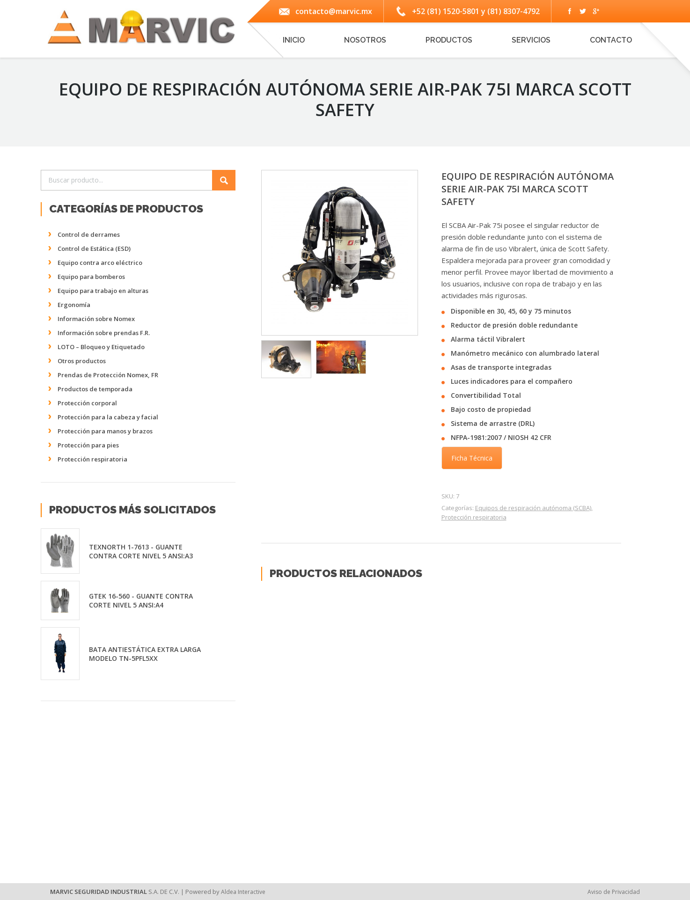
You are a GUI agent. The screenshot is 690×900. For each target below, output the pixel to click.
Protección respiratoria (473, 517)
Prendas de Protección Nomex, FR (108, 375)
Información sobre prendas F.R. (104, 333)
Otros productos (82, 361)
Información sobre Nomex (96, 319)
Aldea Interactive (243, 892)
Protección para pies (88, 445)
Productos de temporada (95, 389)
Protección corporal (87, 403)
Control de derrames (89, 234)
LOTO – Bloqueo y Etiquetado (101, 347)
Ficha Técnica (471, 458)
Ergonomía (74, 304)
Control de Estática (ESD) (94, 248)
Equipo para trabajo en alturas (103, 290)
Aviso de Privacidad (613, 892)
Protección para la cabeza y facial (108, 417)
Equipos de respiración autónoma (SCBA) (533, 508)
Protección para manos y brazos (105, 431)
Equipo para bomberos (91, 276)
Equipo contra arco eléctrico (100, 262)
